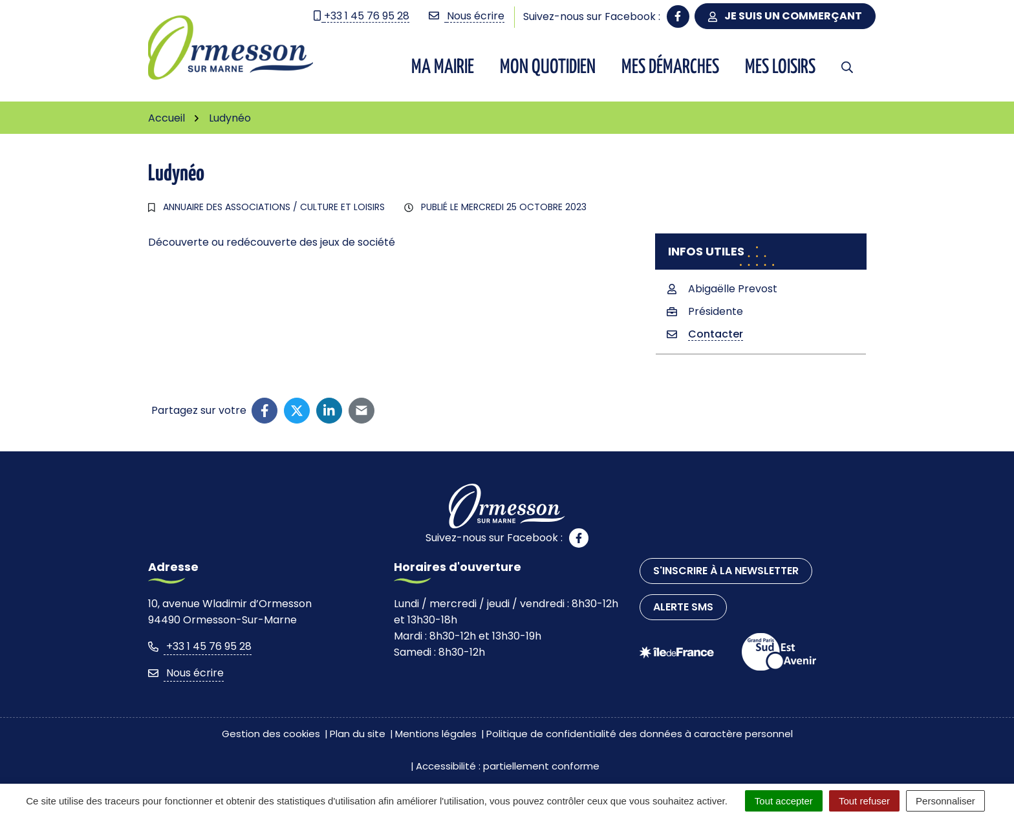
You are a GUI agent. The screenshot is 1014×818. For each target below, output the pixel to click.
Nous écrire (186, 672)
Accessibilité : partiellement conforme (507, 766)
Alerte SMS (683, 606)
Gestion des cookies (271, 733)
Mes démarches (670, 67)
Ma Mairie (442, 67)
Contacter (715, 334)
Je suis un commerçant (785, 15)
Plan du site (357, 733)
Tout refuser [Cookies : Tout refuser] (864, 800)
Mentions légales (436, 733)
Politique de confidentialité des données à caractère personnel (639, 733)
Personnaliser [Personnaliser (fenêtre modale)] (945, 800)
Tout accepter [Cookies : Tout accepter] (784, 800)
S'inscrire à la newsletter (726, 570)
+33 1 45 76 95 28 (200, 646)
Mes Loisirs (780, 67)
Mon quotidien (548, 67)
